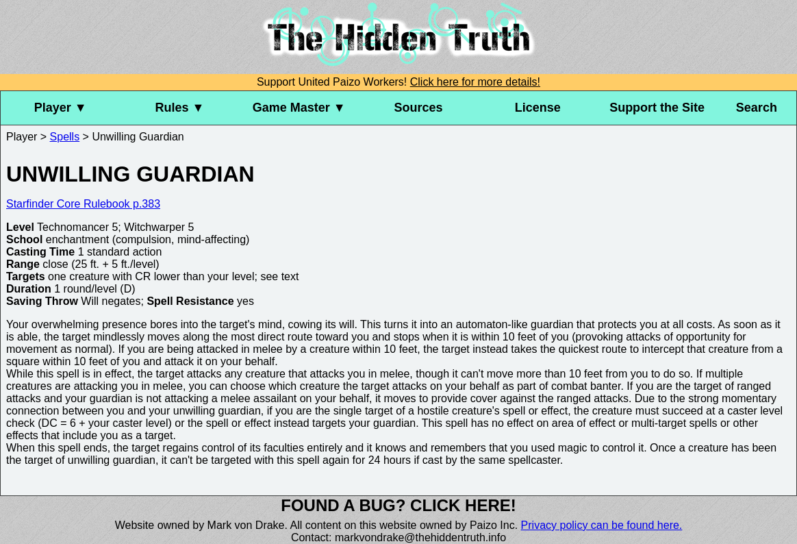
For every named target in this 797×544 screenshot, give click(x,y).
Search (756, 107)
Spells (65, 137)
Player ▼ (60, 107)
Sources (418, 107)
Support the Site (657, 107)
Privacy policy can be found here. (602, 525)
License (538, 107)
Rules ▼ (180, 107)
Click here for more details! (475, 82)
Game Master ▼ (299, 107)
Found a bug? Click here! (398, 505)
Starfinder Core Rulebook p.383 (83, 204)
